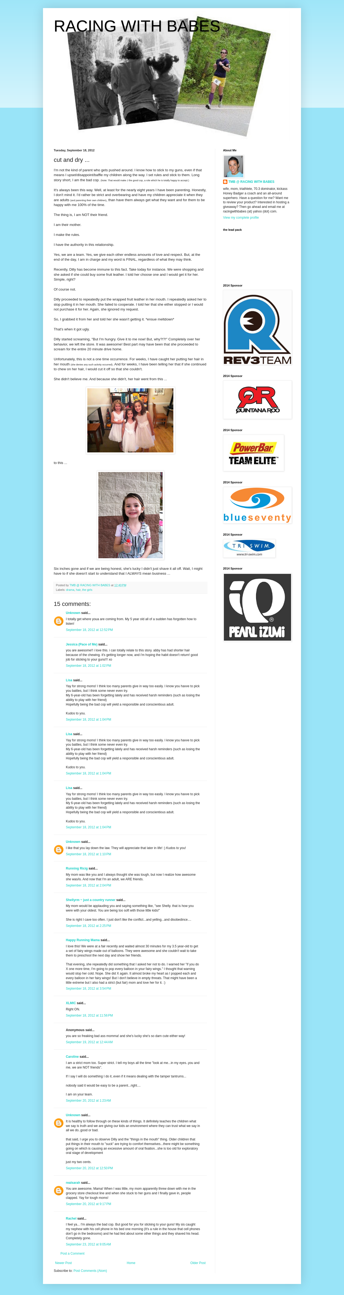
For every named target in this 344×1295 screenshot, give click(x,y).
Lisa (69, 680)
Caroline (72, 1057)
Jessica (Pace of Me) (81, 644)
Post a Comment (72, 1253)
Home (131, 1263)
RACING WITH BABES (137, 26)
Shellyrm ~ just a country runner (90, 900)
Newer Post (63, 1263)
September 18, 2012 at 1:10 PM (88, 854)
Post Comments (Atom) (90, 1271)
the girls (87, 589)
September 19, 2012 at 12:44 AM (89, 1042)
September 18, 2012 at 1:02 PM (88, 666)
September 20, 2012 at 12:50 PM (89, 1168)
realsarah (73, 1183)
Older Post (198, 1263)
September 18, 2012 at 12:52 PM (89, 630)
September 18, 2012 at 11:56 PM (89, 1015)
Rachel (71, 1218)
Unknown (73, 613)
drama (70, 589)
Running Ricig (77, 868)
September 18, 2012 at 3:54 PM (88, 988)
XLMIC (71, 1003)
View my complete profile (241, 217)
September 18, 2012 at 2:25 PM (88, 926)
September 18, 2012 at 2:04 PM (88, 885)
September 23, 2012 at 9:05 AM (88, 1244)
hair (78, 589)
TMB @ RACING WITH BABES (251, 182)
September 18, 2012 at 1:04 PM (88, 719)
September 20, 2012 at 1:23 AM (88, 1100)
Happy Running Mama (83, 940)
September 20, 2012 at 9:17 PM (88, 1204)
